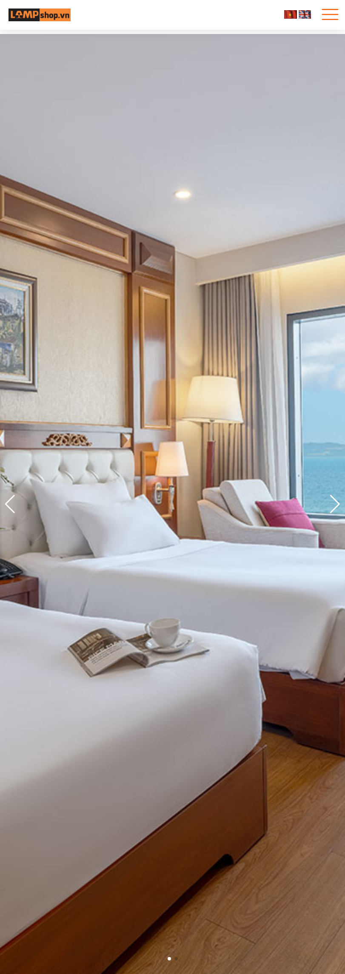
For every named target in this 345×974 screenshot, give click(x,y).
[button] (335, 504)
